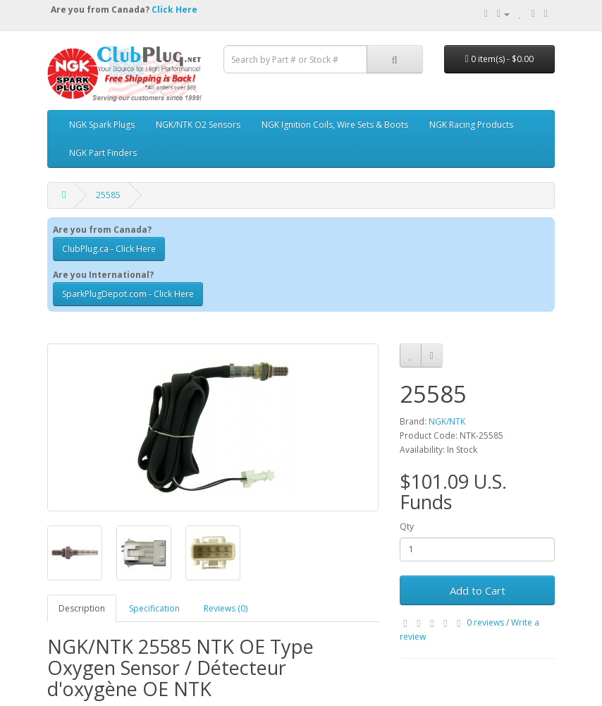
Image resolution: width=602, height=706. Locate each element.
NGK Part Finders (103, 153)
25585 (108, 195)
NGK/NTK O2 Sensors (198, 124)
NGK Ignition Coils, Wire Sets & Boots (335, 124)
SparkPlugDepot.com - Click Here (128, 294)
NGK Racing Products (471, 124)
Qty (407, 526)
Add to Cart (477, 590)
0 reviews (485, 622)
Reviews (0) (225, 608)
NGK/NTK (447, 421)
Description (82, 608)
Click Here (174, 10)
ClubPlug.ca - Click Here (109, 249)
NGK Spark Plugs (102, 124)
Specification (154, 608)
